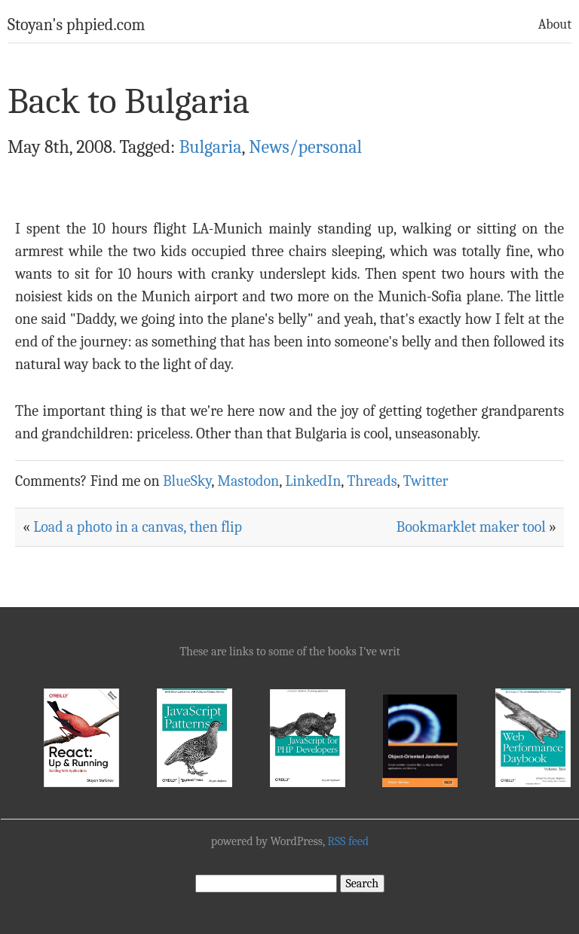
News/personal (305, 146)
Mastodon (248, 481)
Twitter (425, 481)
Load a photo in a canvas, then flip (137, 527)
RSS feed (348, 841)
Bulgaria (210, 146)
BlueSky (187, 481)
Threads (372, 481)
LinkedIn (313, 481)
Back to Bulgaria (129, 101)
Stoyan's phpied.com (77, 25)
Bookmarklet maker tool (471, 527)
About (554, 24)
